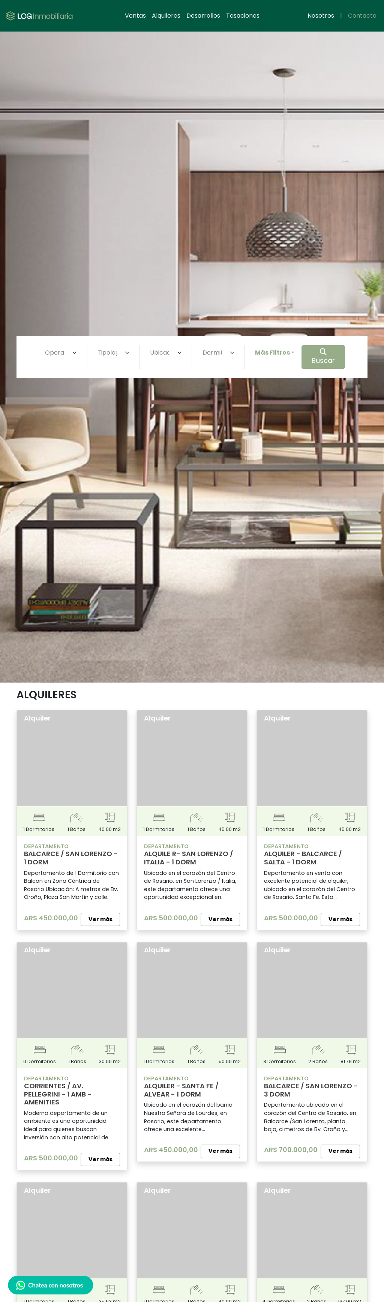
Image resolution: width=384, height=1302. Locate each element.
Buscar (323, 357)
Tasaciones (243, 15)
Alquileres (166, 15)
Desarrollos (203, 15)
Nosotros (321, 15)
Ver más (100, 919)
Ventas (135, 15)
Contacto (362, 15)
